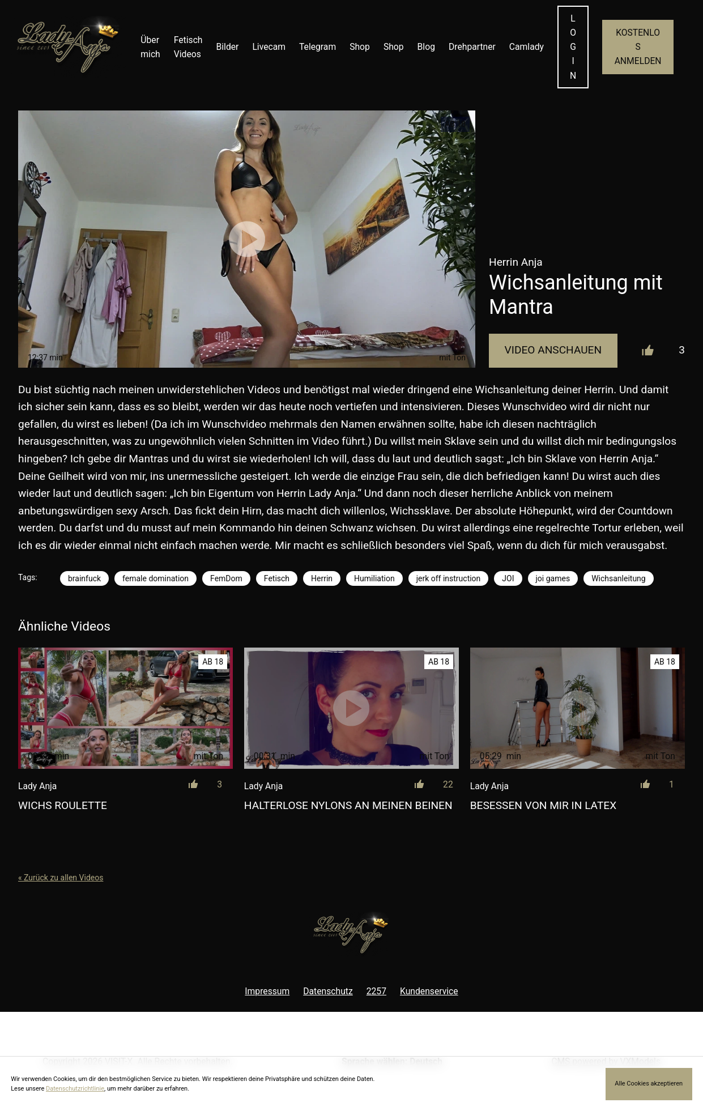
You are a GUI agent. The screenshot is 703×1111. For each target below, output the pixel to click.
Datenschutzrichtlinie (75, 1088)
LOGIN (573, 47)
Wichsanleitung (618, 578)
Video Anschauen (553, 349)
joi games (553, 578)
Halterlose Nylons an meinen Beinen (348, 805)
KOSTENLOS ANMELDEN (638, 46)
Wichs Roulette (62, 805)
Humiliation (374, 578)
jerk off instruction (448, 578)
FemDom (226, 578)
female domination (155, 578)
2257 (376, 991)
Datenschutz (327, 991)
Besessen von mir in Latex (543, 805)
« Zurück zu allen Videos (60, 877)
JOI (508, 578)
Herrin (322, 578)
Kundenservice (429, 991)
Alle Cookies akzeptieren (649, 1083)
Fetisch (276, 578)
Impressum (267, 991)
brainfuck (84, 578)
